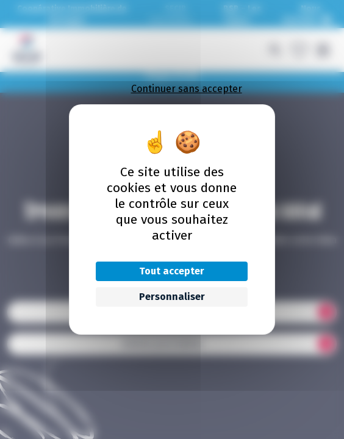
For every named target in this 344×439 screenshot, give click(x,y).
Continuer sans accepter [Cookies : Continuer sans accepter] (186, 89)
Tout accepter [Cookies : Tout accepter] (171, 271)
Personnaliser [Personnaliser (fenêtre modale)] (172, 296)
